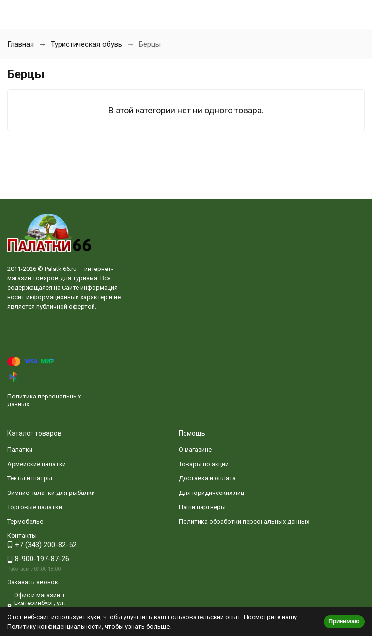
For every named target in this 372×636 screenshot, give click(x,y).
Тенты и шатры (29, 478)
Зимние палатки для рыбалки (51, 492)
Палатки (19, 449)
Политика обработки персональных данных (244, 521)
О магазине (195, 449)
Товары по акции (204, 464)
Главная (20, 44)
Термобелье (25, 521)
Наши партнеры (202, 506)
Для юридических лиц (211, 492)
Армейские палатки (36, 464)
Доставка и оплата (207, 478)
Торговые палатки (34, 506)
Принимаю (344, 621)
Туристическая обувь (86, 44)
